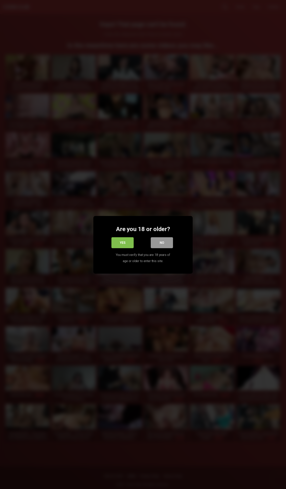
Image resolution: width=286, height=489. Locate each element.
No (162, 242)
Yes (123, 242)
